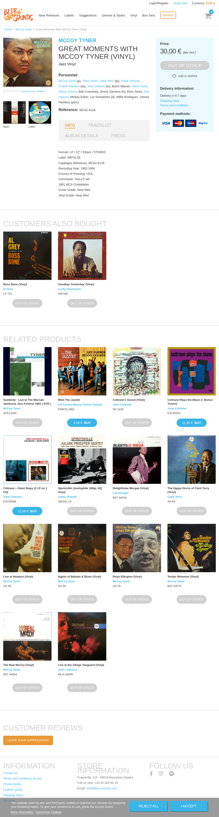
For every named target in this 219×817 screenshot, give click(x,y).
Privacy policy (12, 784)
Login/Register (159, 3)
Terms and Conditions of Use (22, 778)
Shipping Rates (13, 795)
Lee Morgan (120, 493)
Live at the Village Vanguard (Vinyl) (81, 665)
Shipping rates (169, 100)
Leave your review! (33, 91)
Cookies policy (12, 789)
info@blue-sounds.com (101, 788)
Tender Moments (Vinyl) (183, 576)
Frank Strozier (130, 81)
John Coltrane (122, 404)
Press (118, 135)
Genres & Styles (113, 15)
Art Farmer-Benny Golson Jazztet (80, 404)
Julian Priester (67, 496)
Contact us (10, 773)
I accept (189, 806)
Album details (81, 135)
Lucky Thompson (69, 289)
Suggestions (88, 15)
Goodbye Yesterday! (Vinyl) (76, 284)
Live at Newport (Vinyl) (18, 576)
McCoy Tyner (24, 29)
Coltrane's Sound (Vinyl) (129, 399)
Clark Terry (106, 81)
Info (70, 125)
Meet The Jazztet (69, 399)
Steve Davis (140, 86)
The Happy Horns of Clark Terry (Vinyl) (188, 490)
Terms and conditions (174, 105)
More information (22, 812)
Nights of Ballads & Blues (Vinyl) (79, 576)
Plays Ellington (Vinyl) (127, 576)
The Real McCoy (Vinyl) (18, 665)
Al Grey (8, 289)
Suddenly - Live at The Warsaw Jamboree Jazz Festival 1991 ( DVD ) (27, 401)
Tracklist (99, 125)
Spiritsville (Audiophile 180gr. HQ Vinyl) (80, 490)
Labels (69, 15)
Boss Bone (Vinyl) (15, 284)
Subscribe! (181, 3)
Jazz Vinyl (67, 64)
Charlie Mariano (69, 86)
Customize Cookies (49, 812)
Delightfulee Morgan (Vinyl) (131, 488)
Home (8, 29)
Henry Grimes (67, 91)
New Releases (49, 15)
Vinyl (133, 15)
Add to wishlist (187, 76)
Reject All (148, 806)
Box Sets (148, 15)
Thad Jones (90, 81)
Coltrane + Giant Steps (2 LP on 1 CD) (25, 490)
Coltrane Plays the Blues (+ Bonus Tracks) (190, 401)
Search (168, 15)
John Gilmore (96, 86)
